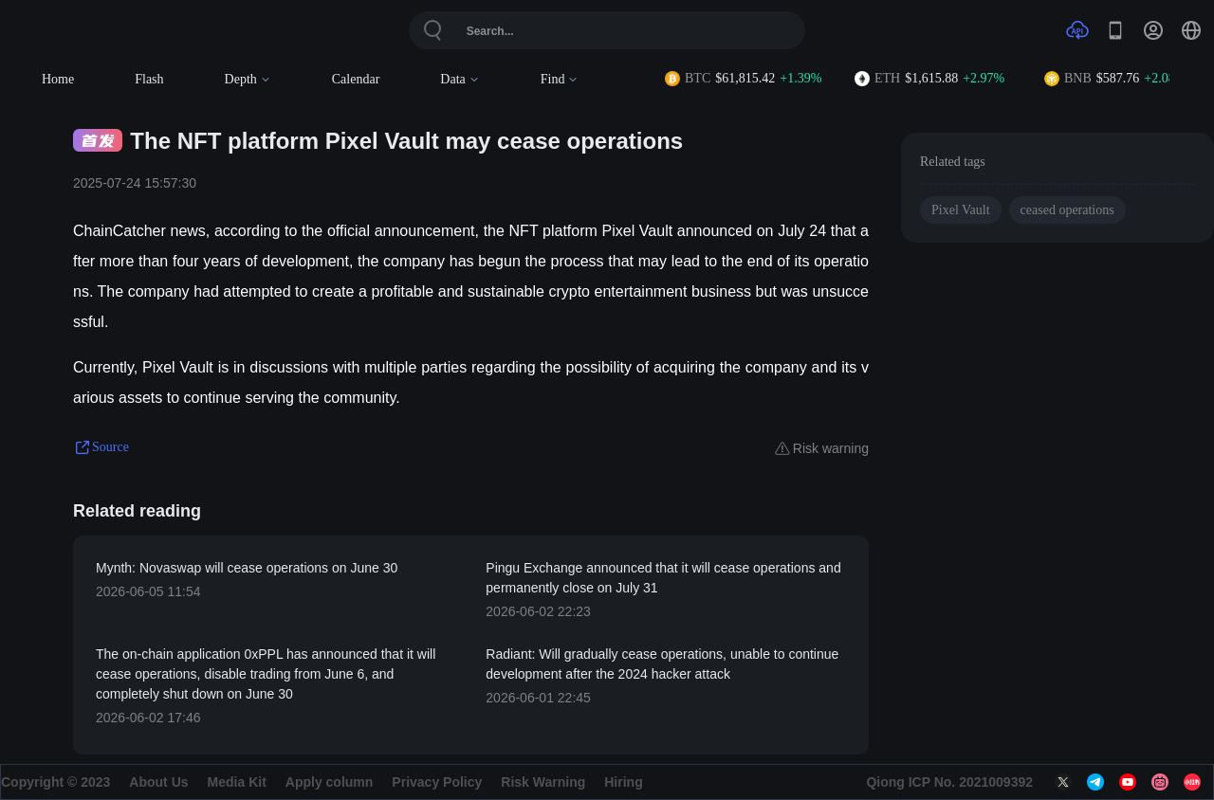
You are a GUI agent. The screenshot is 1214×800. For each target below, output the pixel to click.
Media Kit (237, 782)
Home (58, 79)
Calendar (356, 79)
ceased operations (1067, 210)
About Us (158, 782)
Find (560, 79)
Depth (248, 79)
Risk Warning (543, 782)
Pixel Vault (960, 210)
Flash (149, 79)
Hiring (623, 782)
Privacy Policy (437, 782)
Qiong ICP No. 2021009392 (949, 782)
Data (459, 79)
